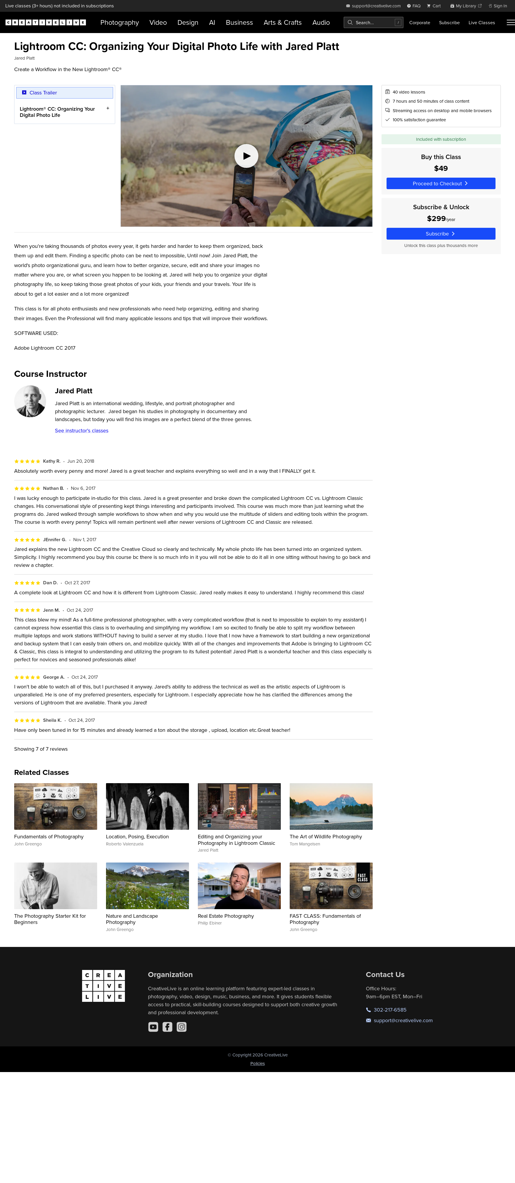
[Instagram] (181, 1027)
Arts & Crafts (283, 22)
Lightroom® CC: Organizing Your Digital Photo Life (57, 112)
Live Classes (482, 22)
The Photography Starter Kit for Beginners (50, 919)
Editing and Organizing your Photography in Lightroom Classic (236, 840)
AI (212, 22)
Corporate (419, 22)
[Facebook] (167, 1027)
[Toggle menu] (511, 22)
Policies (257, 1063)
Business (239, 22)
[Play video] (246, 156)
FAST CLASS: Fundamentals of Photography (325, 919)
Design (187, 22)
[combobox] (373, 22)
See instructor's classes (81, 430)
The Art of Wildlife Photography (326, 836)
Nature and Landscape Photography (132, 919)
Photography (119, 22)
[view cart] (435, 6)
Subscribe (449, 22)
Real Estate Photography (226, 915)
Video (158, 22)
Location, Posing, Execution (137, 836)
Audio (321, 22)
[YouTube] (153, 1027)
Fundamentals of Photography (49, 836)
